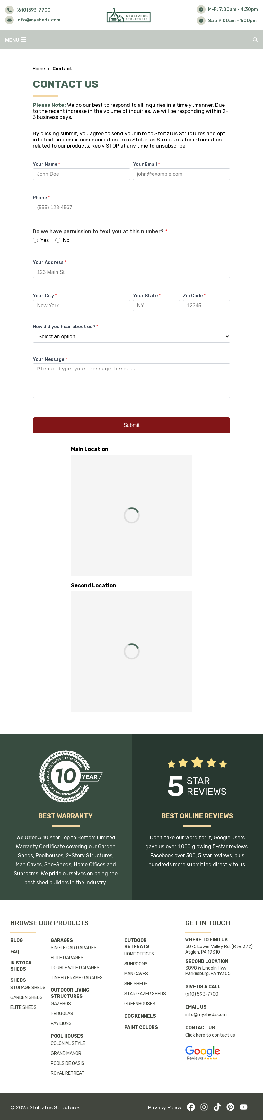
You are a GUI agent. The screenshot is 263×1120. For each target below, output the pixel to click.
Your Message (50, 359)
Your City (45, 296)
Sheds (18, 980)
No (62, 240)
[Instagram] (204, 1107)
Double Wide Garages (75, 968)
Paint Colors (141, 1027)
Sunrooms (136, 964)
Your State (147, 296)
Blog (16, 940)
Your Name (46, 164)
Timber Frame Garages (77, 977)
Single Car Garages (74, 948)
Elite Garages (67, 958)
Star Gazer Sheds (145, 994)
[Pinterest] (230, 1107)
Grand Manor (66, 1053)
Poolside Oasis (67, 1063)
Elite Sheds (23, 1007)
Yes (41, 240)
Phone (41, 197)
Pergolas (62, 1013)
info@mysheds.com (206, 1014)
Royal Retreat (67, 1073)
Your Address (49, 262)
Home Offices (139, 954)
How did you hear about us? (65, 326)
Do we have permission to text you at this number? (100, 231)
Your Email (146, 164)
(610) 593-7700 (201, 994)
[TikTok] (217, 1107)
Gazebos (61, 1003)
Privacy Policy (165, 1108)
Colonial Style (68, 1043)
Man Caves (136, 974)
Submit (132, 431)
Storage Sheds (28, 987)
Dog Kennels (140, 1016)
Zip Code (194, 296)
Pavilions (61, 1023)
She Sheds (136, 984)
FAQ (14, 952)
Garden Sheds (26, 997)
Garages (62, 940)
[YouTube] (244, 1107)
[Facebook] (191, 1107)
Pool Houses (67, 1036)
